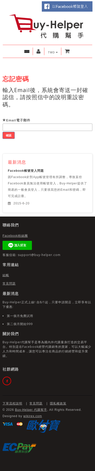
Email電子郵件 (16, 120)
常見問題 (9, 283)
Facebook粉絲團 (15, 236)
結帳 (6, 275)
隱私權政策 (58, 403)
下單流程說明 (12, 403)
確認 (8, 135)
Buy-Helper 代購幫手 (31, 410)
